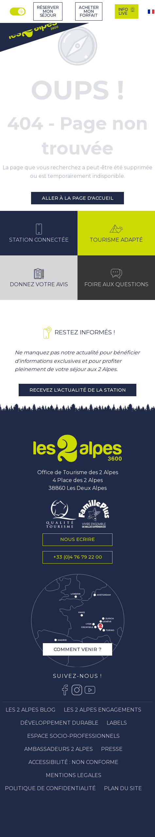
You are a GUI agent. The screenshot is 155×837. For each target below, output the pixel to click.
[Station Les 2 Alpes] (32, 30)
